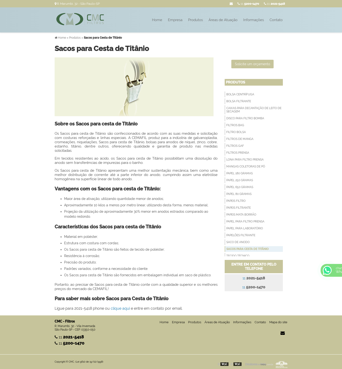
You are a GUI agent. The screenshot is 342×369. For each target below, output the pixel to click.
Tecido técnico (237, 256)
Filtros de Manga (239, 139)
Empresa (175, 20)
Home (157, 20)
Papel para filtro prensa (245, 221)
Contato (276, 20)
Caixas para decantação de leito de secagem (253, 109)
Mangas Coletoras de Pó (245, 166)
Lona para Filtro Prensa (245, 159)
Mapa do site (278, 322)
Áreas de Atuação (223, 20)
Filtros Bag (235, 125)
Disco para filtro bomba (245, 118)
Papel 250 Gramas (239, 180)
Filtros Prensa (237, 152)
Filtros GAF (235, 146)
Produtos (195, 20)
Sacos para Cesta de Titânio (247, 249)
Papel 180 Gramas (239, 173)
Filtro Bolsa (236, 132)
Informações (253, 20)
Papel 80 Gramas (239, 194)
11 (274, 3)
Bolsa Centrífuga (240, 94)
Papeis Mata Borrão (241, 214)
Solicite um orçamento (252, 64)
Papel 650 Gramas (239, 187)
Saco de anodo (238, 242)
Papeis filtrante (238, 207)
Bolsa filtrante (238, 101)
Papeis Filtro (236, 201)
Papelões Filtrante (240, 235)
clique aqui (120, 308)
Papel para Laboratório (244, 228)
